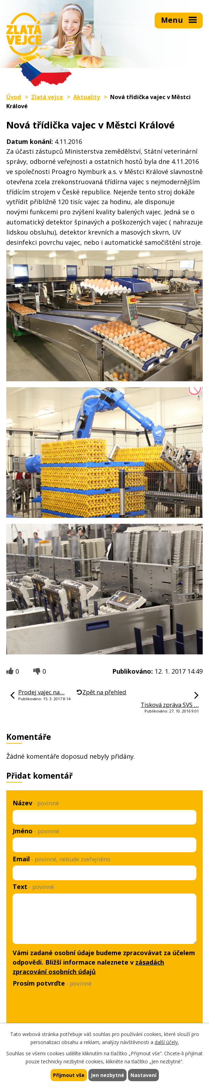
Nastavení (143, 1075)
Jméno (36, 831)
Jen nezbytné (107, 1075)
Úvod (13, 97)
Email (61, 859)
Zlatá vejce (47, 97)
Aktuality (86, 97)
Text (33, 886)
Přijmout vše (69, 1075)
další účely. (167, 1042)
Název (36, 803)
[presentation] (64, 1006)
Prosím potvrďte (52, 983)
